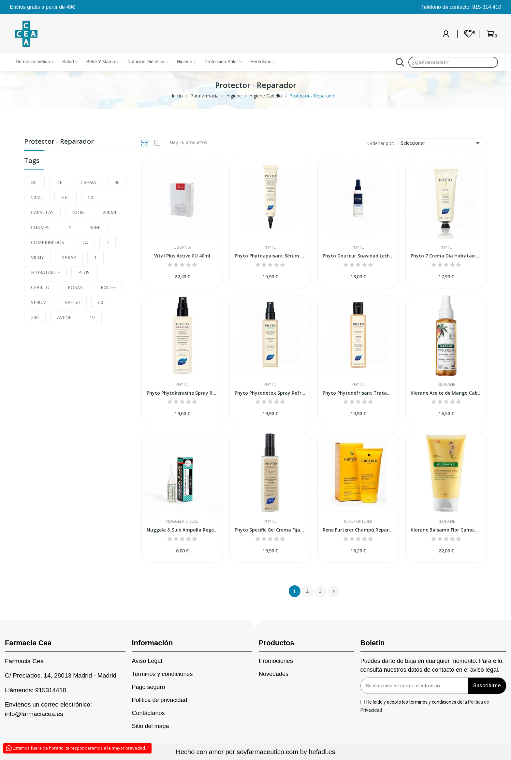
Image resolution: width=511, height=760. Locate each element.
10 (92, 317)
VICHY (37, 257)
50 (90, 197)
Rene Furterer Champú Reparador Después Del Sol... (358, 530)
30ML (96, 227)
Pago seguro (148, 687)
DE (59, 182)
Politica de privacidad (159, 700)
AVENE (64, 317)
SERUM (39, 302)
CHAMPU (41, 227)
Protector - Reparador (59, 142)
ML (34, 182)
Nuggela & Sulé (182, 521)
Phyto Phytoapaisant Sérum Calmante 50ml (270, 256)
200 (35, 317)
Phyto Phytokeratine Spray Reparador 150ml (182, 393)
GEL (65, 197)
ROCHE (108, 287)
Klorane (446, 385)
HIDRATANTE (45, 272)
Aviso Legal (147, 661)
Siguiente (334, 591)
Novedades (273, 674)
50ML (37, 197)
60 (100, 302)
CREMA (88, 182)
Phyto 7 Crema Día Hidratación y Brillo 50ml (446, 256)
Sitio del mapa (150, 726)
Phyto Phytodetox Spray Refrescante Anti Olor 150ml (270, 393)
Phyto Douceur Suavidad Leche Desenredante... (358, 256)
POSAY (75, 287)
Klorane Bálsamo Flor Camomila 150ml (446, 530)
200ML (110, 212)
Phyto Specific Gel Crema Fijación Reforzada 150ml (270, 530)
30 (117, 182)
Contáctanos (148, 713)
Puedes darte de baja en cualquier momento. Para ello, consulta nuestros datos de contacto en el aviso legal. (432, 665)
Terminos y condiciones (162, 674)
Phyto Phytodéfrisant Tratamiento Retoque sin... (358, 393)
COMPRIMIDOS (47, 242)
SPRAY (69, 257)
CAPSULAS (42, 212)
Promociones (276, 661)
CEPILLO (40, 287)
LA (85, 242)
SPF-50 (72, 302)
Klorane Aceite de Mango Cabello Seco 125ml (446, 393)
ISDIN (78, 212)
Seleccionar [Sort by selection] (441, 143)
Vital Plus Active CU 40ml (182, 256)
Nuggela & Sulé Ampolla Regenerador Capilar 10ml (182, 530)
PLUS (84, 272)
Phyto (270, 247)
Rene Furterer (358, 521)
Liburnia (182, 247)
